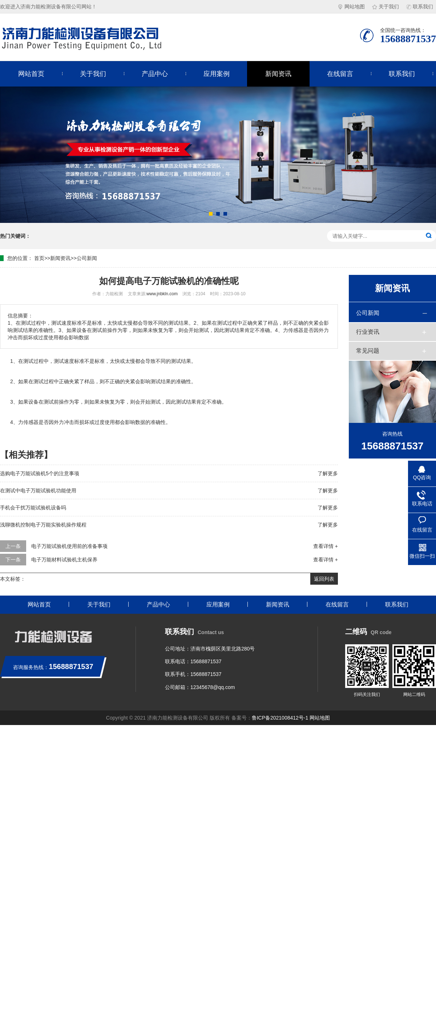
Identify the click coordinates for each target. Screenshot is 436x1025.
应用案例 (216, 73)
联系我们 (419, 6)
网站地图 (351, 6)
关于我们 (385, 6)
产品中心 (155, 73)
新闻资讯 (278, 73)
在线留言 (340, 73)
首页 (39, 258)
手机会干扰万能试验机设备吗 (33, 508)
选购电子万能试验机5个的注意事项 (39, 473)
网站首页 (31, 73)
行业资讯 (367, 332)
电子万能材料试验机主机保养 (64, 559)
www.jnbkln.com (162, 293)
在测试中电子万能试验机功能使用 (38, 490)
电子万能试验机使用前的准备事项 (69, 546)
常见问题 (367, 351)
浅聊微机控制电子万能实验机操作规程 (43, 525)
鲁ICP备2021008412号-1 (280, 718)
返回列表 (324, 579)
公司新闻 (87, 258)
